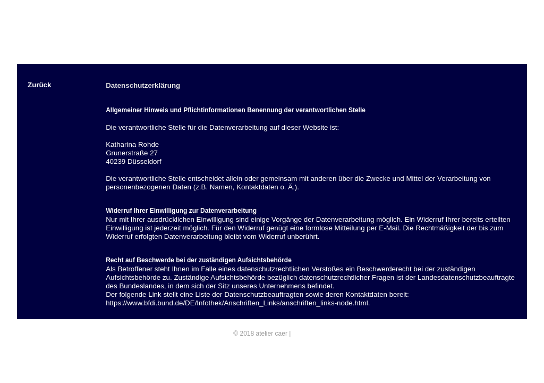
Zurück (39, 85)
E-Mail (302, 333)
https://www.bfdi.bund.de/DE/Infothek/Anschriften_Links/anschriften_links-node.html (237, 303)
